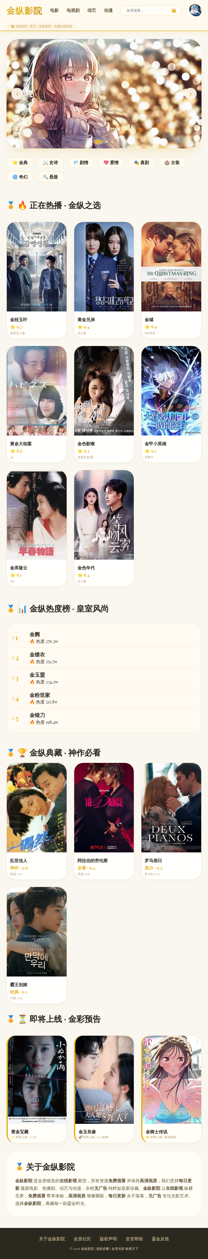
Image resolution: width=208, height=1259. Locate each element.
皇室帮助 (134, 1238)
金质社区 (82, 1238)
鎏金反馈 (160, 1238)
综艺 (91, 10)
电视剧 (73, 10)
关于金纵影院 (52, 1238)
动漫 (108, 10)
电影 (54, 10)
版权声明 (108, 1238)
